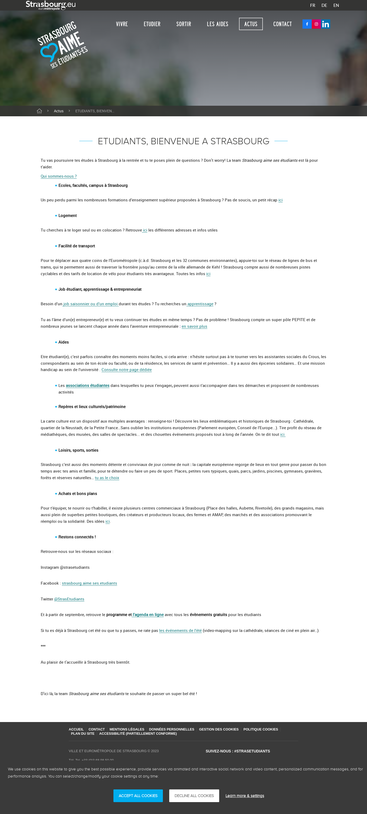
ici (280, 199)
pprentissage (201, 303)
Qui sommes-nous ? (59, 176)
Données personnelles (177, 729)
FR (312, 5)
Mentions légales (130, 729)
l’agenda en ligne (148, 614)
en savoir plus (194, 326)
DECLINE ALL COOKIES (194, 796)
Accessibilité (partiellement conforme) (141, 734)
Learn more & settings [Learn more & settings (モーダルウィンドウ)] (245, 796)
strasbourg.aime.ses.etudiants (89, 583)
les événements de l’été (180, 630)
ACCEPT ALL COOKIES (138, 796)
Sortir (183, 23)
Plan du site (83, 734)
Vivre (122, 23)
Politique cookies (270, 729)
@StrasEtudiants (69, 599)
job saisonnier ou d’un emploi (90, 303)
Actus (251, 23)
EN (336, 5)
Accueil (76, 729)
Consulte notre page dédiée (127, 369)
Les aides (217, 23)
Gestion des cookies (226, 729)
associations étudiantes (87, 385)
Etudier (152, 23)
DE (324, 5)
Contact (282, 23)
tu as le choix (107, 477)
